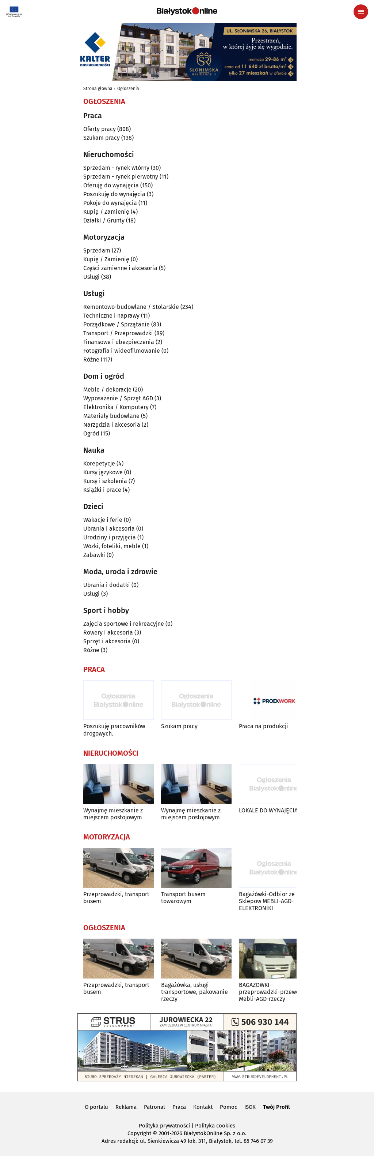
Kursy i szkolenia (105, 481)
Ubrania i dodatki (106, 584)
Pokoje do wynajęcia (110, 202)
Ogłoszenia (128, 88)
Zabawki (94, 554)
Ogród (91, 433)
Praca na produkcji (263, 726)
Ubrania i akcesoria (109, 528)
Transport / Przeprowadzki (118, 333)
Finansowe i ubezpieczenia (118, 341)
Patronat (154, 1107)
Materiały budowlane (111, 415)
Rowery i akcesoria (108, 632)
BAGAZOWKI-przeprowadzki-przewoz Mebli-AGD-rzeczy (270, 991)
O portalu (96, 1107)
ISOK (250, 1107)
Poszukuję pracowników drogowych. (114, 730)
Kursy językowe (103, 472)
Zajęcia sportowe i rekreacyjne (123, 623)
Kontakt (203, 1107)
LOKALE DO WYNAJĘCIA (268, 810)
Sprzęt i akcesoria (107, 641)
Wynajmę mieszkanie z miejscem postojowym (113, 814)
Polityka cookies (215, 1125)
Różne (91, 359)
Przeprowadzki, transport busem (116, 898)
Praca (179, 1107)
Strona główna (97, 88)
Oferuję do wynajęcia (111, 185)
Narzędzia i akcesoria (111, 424)
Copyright (139, 1133)
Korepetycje (99, 463)
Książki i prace (102, 489)
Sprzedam (96, 250)
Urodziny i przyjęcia (109, 537)
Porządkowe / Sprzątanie (116, 324)
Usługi (91, 276)
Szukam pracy (101, 137)
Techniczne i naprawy (111, 315)
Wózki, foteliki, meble (112, 546)
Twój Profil (276, 1107)
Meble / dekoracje (107, 389)
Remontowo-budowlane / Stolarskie (131, 306)
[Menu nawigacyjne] (361, 11)
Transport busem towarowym (183, 898)
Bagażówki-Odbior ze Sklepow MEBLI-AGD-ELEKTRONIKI (267, 901)
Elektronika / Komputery (116, 407)
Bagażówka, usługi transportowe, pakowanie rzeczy (194, 991)
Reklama (126, 1107)
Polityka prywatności (164, 1125)
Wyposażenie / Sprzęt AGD (118, 398)
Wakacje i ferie (102, 519)
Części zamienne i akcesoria (120, 268)
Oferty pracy (99, 129)
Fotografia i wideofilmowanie (121, 350)
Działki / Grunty (104, 220)
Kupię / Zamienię (106, 211)
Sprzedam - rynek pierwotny (120, 176)
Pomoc (228, 1107)
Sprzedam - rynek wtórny (116, 167)
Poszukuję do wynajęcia (114, 194)
